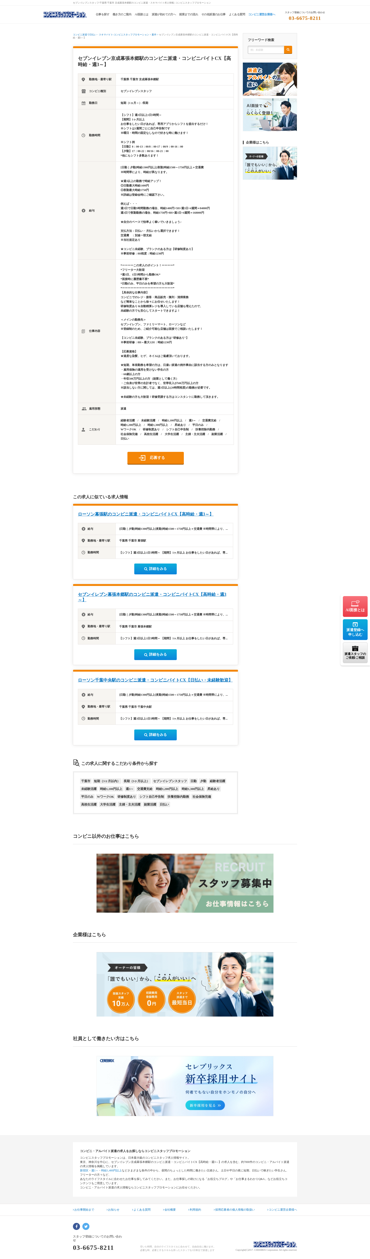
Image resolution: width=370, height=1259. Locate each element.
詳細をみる (155, 569)
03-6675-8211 (305, 18)
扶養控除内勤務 (178, 796)
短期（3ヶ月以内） (107, 781)
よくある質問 (237, 14)
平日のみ (87, 796)
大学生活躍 (107, 804)
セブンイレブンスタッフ (170, 781)
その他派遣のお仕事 (213, 14)
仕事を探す (102, 14)
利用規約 (194, 1209)
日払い (164, 804)
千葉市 (85, 781)
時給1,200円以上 (167, 789)
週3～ (130, 789)
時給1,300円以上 (193, 789)
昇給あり (213, 789)
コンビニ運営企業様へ (261, 14)
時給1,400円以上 (111, 1170)
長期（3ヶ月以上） (137, 781)
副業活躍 (150, 804)
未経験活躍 (89, 789)
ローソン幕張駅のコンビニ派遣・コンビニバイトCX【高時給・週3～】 (146, 514)
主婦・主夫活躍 (129, 804)
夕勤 (203, 781)
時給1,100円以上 (111, 789)
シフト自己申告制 (151, 796)
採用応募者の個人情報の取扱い (234, 1209)
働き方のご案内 (122, 14)
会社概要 (169, 1209)
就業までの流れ (188, 14)
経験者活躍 (217, 781)
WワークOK (105, 796)
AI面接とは (141, 14)
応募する (157, 458)
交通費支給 (144, 789)
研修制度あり (127, 796)
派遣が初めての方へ (164, 14)
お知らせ (113, 1209)
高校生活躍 (89, 804)
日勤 (193, 781)
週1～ (94, 1170)
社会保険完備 (202, 796)
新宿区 (84, 1170)
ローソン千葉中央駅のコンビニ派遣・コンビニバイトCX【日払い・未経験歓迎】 (155, 680)
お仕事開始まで (83, 1209)
